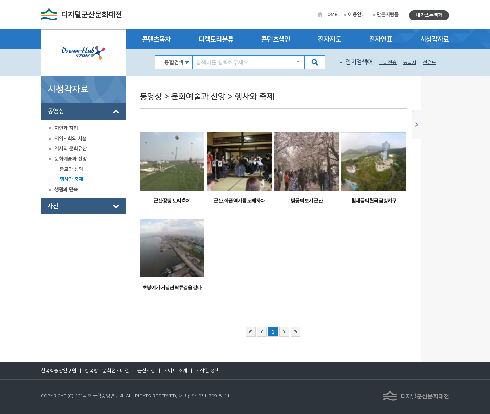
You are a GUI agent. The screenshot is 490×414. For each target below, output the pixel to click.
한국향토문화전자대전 (107, 370)
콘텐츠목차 (156, 39)
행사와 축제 (71, 179)
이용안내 (357, 14)
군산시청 (146, 370)
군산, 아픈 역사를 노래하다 (239, 200)
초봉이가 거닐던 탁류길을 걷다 (171, 287)
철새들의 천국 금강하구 (373, 200)
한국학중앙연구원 (58, 370)
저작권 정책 (207, 370)
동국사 (409, 62)
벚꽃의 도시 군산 (307, 200)
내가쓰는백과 (429, 15)
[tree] (83, 159)
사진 (53, 206)
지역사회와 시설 (70, 138)
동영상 (56, 111)
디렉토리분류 (216, 39)
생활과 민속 (66, 189)
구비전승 (388, 62)
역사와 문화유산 (70, 149)
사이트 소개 (175, 370)
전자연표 (380, 39)
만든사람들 (388, 14)
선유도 (429, 62)
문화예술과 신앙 (70, 159)
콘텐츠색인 (275, 39)
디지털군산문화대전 (91, 15)
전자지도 (329, 39)
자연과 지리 (66, 128)
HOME (330, 14)
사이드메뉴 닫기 (416, 124)
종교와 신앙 (71, 169)
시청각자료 (434, 39)
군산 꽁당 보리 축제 (172, 200)
